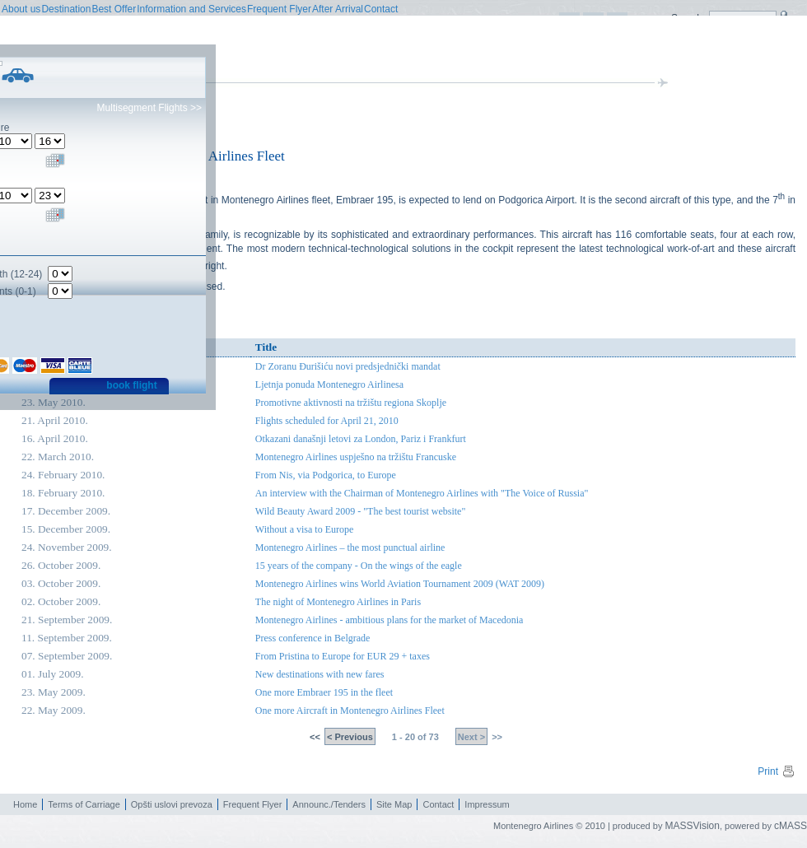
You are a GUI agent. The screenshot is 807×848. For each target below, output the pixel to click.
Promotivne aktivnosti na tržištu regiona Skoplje (350, 402)
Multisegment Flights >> (149, 108)
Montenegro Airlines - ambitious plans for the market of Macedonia (389, 620)
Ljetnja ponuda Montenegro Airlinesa (329, 384)
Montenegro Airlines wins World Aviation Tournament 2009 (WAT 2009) (399, 583)
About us (21, 9)
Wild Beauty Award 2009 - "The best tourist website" (360, 511)
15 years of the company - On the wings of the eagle (358, 565)
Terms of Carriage (83, 804)
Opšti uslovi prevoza (171, 804)
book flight (131, 385)
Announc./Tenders (329, 804)
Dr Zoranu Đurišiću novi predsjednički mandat (348, 366)
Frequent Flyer (279, 9)
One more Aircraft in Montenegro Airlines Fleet (350, 710)
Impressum (486, 804)
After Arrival (337, 9)
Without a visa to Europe (304, 529)
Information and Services (191, 9)
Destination (66, 9)
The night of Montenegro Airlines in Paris (338, 602)
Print (776, 771)
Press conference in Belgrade (313, 638)
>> (495, 737)
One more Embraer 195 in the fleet (324, 692)
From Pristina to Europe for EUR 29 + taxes (342, 656)
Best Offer (113, 9)
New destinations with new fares (320, 674)
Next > (471, 737)
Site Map (394, 804)
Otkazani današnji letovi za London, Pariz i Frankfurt (360, 439)
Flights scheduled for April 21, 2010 (327, 420)
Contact (381, 9)
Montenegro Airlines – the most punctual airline (350, 547)
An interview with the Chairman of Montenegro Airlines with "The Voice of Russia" (422, 493)
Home (25, 804)
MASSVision (692, 826)
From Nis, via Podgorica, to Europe (325, 475)
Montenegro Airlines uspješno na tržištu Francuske (355, 457)
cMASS (790, 826)
